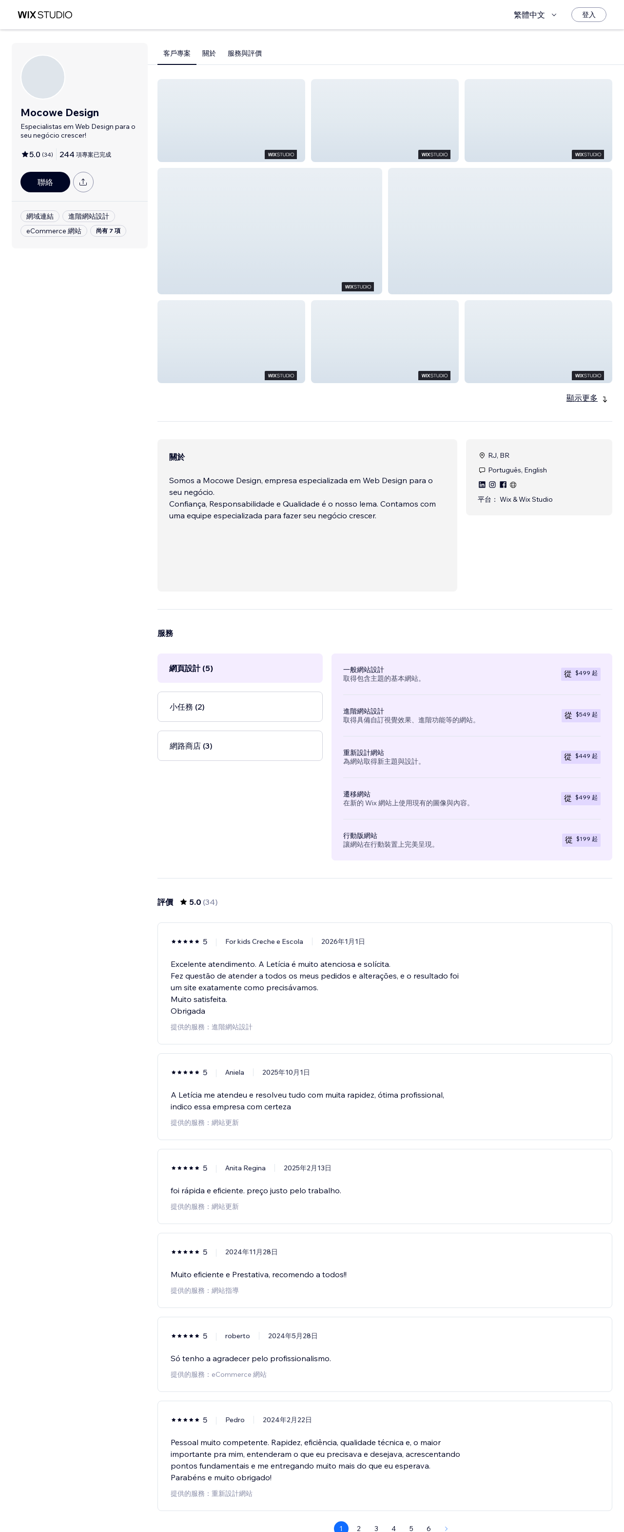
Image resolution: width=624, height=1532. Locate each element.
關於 (209, 53)
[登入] (588, 14)
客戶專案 (177, 53)
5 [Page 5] (411, 1505)
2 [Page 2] (359, 1505)
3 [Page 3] (376, 1505)
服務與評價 (245, 53)
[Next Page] (446, 1505)
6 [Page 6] (429, 1505)
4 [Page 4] (393, 1505)
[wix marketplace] (45, 14)
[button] (231, 120)
